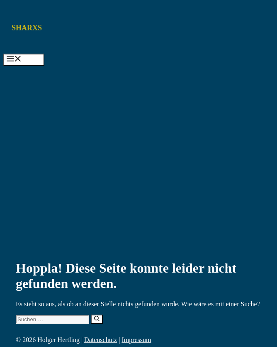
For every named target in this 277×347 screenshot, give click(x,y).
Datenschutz (100, 339)
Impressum (136, 339)
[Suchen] (97, 319)
